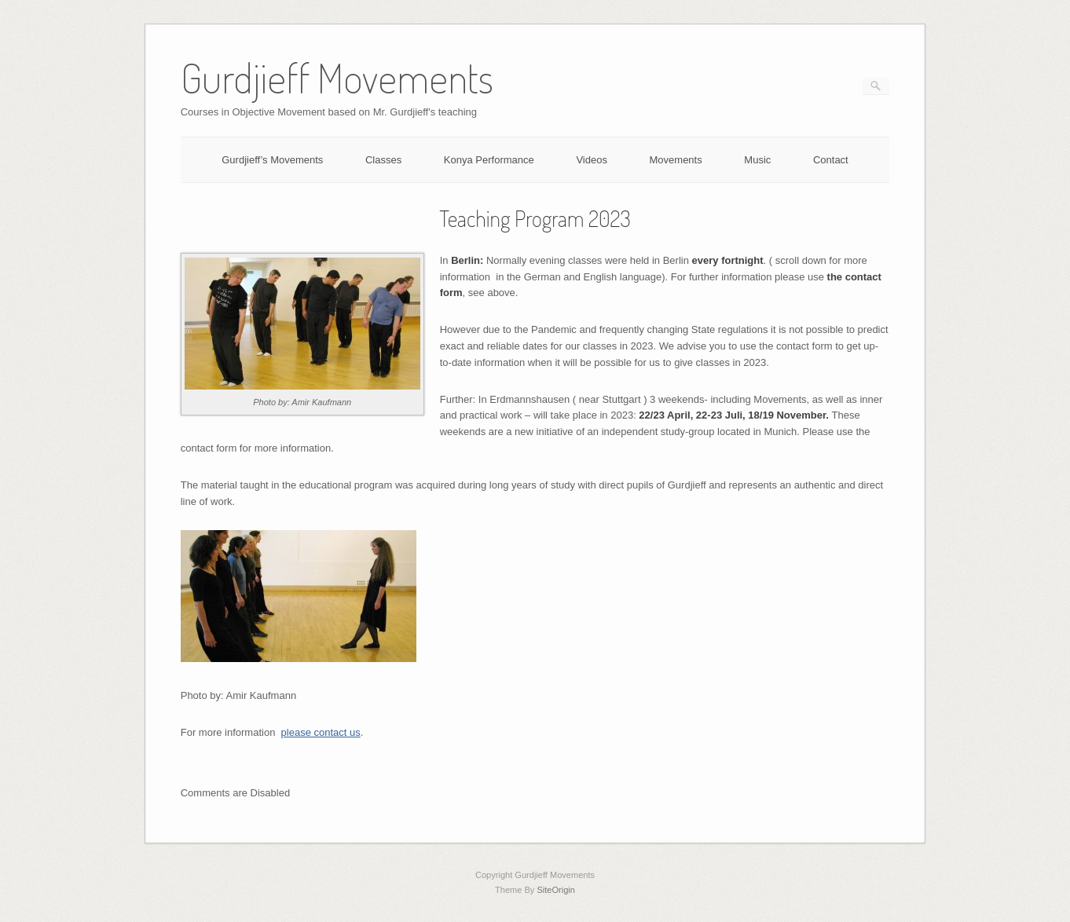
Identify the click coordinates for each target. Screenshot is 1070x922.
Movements (676, 160)
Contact (830, 160)
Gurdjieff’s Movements (272, 160)
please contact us (321, 732)
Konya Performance (489, 160)
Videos (591, 160)
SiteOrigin (556, 890)
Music (757, 160)
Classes (383, 160)
